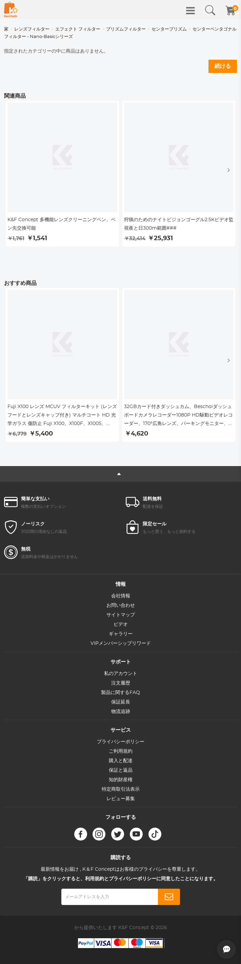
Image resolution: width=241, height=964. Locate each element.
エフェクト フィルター (77, 29)
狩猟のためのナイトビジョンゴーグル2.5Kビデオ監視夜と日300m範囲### (179, 224)
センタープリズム (169, 29)
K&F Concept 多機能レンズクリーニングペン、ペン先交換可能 (61, 224)
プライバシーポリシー (120, 741)
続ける (223, 66)
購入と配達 (121, 760)
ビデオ (121, 624)
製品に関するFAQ (120, 692)
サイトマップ (120, 615)
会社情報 (120, 596)
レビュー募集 (120, 798)
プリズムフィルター (126, 29)
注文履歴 (120, 683)
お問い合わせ (120, 605)
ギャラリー (121, 634)
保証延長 (120, 702)
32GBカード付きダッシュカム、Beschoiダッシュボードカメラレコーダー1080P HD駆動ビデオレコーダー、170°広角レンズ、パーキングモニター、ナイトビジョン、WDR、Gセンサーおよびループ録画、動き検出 (178, 416)
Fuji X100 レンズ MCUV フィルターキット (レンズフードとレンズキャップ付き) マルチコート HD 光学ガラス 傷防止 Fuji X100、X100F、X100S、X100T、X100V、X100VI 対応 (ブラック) (62, 416)
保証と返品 (121, 770)
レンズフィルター (31, 29)
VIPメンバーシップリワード (121, 643)
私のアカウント (120, 673)
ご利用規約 (121, 751)
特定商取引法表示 (121, 789)
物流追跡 (120, 711)
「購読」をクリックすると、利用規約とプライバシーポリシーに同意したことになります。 (120, 878)
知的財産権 (121, 779)
